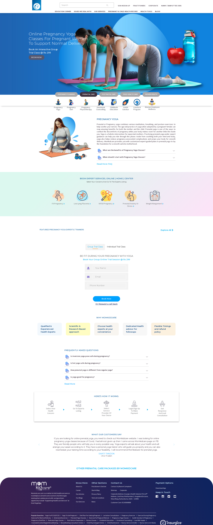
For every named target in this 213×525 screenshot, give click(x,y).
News (93, 502)
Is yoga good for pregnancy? (106, 378)
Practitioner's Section (99, 486)
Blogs (157, 11)
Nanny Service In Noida (148, 523)
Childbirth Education (106, 520)
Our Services (99, 11)
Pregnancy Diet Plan (38, 520)
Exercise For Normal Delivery (41, 518)
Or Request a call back (106, 304)
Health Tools (146, 11)
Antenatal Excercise (61, 518)
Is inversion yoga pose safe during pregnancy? (106, 357)
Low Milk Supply (139, 520)
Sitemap (114, 490)
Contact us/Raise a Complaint (121, 486)
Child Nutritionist (113, 523)
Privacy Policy (96, 494)
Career (78, 490)
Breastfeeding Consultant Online (72, 523)
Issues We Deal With (82, 11)
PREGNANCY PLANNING (66, 94)
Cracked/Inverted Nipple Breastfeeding (44, 523)
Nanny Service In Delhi (129, 523)
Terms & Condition (98, 498)
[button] (39, 444)
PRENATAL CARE (88, 94)
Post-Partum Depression (75, 520)
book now (36, 57)
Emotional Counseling (124, 520)
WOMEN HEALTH (151, 94)
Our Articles (80, 494)
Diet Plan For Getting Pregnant (89, 515)
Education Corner (63, 11)
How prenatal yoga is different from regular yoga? (106, 371)
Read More (69, 384)
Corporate (123, 490)
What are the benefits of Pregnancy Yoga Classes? (136, 151)
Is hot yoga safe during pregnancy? (106, 364)
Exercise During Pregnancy (147, 515)
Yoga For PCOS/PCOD (52, 515)
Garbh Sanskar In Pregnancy (142, 518)
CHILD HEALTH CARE (130, 94)
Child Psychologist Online (95, 523)
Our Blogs (79, 498)
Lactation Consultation (111, 515)
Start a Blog (95, 490)
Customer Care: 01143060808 (121, 502)
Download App (161, 488)
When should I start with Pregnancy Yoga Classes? (136, 158)
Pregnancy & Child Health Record (123, 11)
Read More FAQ (104, 164)
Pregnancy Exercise (128, 515)
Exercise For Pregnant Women (99, 518)
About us (79, 486)
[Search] (87, 5)
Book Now (106, 299)
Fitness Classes (91, 520)
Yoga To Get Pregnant (69, 515)
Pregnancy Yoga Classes (120, 518)
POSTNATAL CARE (108, 94)
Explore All (167, 230)
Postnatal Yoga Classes (56, 520)
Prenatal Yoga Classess (78, 518)
